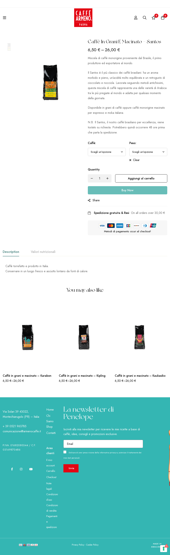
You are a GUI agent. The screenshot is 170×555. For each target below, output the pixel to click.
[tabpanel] (85, 269)
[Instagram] (21, 469)
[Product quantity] (100, 178)
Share (96, 200)
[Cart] (162, 18)
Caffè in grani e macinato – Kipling (82, 376)
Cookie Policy (92, 544)
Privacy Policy (78, 544)
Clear (136, 160)
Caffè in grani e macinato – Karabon (27, 376)
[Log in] (135, 18)
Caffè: (92, 143)
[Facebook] (12, 469)
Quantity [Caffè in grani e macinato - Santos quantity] (94, 169)
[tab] (11, 252)
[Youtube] (31, 469)
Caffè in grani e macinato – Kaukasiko (140, 376)
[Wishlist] (153, 18)
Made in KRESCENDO (157, 545)
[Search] (144, 18)
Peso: (132, 143)
